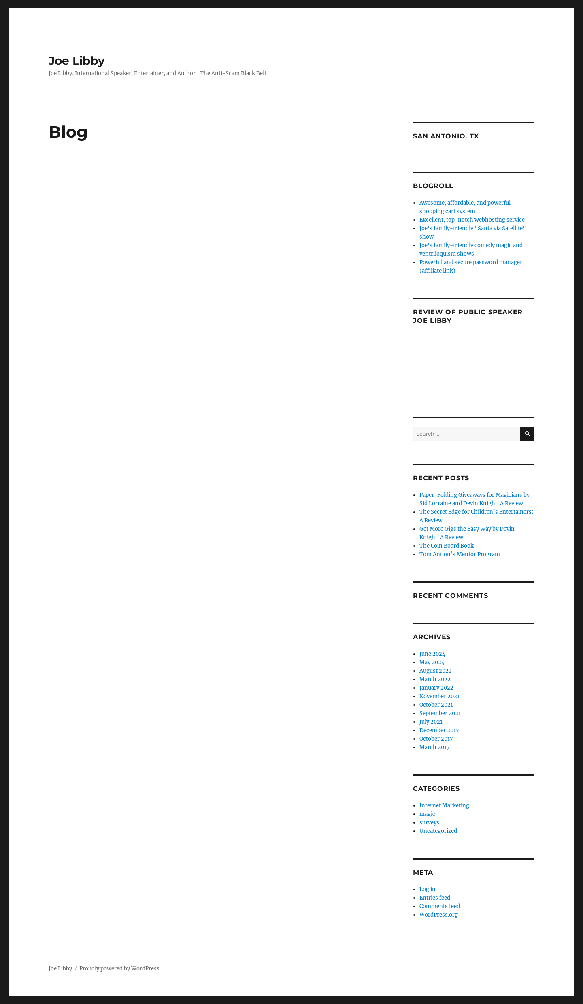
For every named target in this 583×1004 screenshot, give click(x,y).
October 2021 (436, 704)
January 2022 (436, 687)
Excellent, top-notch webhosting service (472, 219)
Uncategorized (438, 831)
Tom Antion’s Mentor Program (459, 554)
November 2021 (439, 696)
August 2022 (435, 670)
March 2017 (434, 747)
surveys (429, 822)
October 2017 (436, 738)
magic (427, 814)
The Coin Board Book (446, 545)
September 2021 (440, 713)
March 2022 (435, 679)
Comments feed (439, 906)
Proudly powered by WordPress (119, 968)
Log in (427, 889)
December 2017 (439, 730)
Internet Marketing (444, 805)
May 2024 (432, 662)
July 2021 (431, 721)
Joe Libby (77, 61)
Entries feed (434, 897)
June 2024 (432, 653)
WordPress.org (438, 914)
